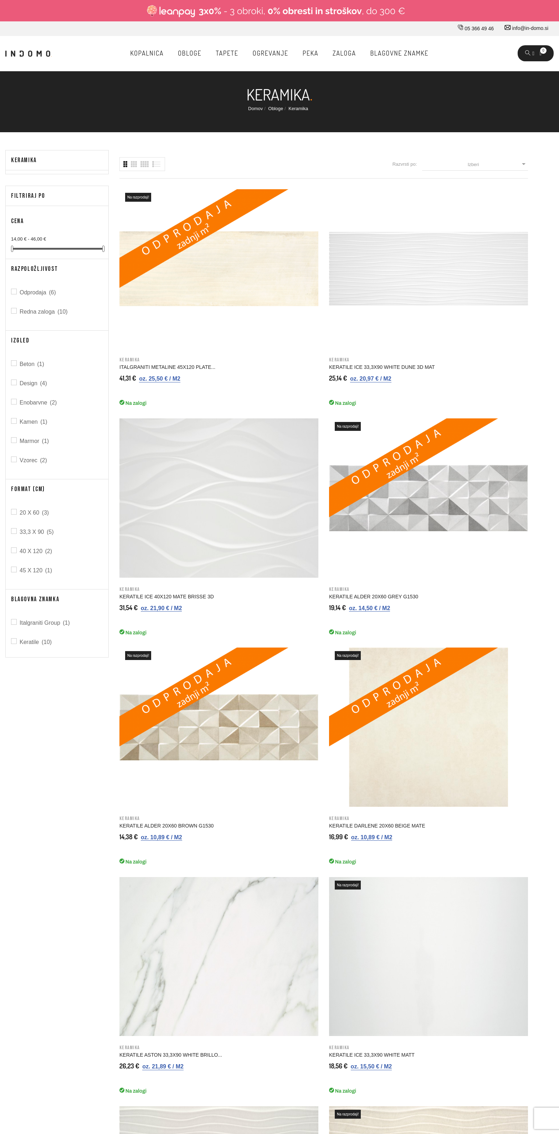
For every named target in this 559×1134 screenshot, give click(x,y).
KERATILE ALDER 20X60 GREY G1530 (478, 283)
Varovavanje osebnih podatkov (286, 994)
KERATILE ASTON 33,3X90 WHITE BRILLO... (369, 437)
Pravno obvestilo (270, 934)
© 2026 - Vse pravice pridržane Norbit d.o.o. (50, 1062)
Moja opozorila (374, 1009)
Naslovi (366, 979)
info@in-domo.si (526, 28)
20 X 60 (35, 513)
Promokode (371, 994)
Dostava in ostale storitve (280, 919)
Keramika (24, 160)
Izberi (498, 164)
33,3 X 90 (37, 532)
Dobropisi (368, 964)
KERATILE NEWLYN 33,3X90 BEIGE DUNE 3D (265, 588)
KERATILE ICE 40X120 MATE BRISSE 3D (372, 286)
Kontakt (153, 949)
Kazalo (259, 1024)
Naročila (367, 949)
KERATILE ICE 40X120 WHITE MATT (371, 585)
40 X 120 (36, 551)
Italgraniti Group (45, 623)
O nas (152, 919)
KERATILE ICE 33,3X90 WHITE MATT (476, 434)
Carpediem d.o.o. (535, 1063)
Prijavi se (368, 919)
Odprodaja (38, 292)
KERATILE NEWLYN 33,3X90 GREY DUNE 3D (160, 588)
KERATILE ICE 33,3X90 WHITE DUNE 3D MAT (267, 286)
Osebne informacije (379, 934)
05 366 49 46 (476, 28)
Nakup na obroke (271, 964)
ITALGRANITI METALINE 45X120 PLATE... (156, 286)
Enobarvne (39, 403)
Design (34, 383)
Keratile (36, 642)
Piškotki (260, 1009)
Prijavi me (432, 780)
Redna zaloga (44, 312)
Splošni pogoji (267, 949)
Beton (32, 364)
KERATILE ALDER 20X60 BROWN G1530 (158, 437)
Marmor (35, 441)
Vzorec (34, 460)
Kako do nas (159, 934)
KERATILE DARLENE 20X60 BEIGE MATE (265, 437)
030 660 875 (82, 920)
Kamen (34, 422)
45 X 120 (36, 570)
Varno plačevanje (271, 979)
